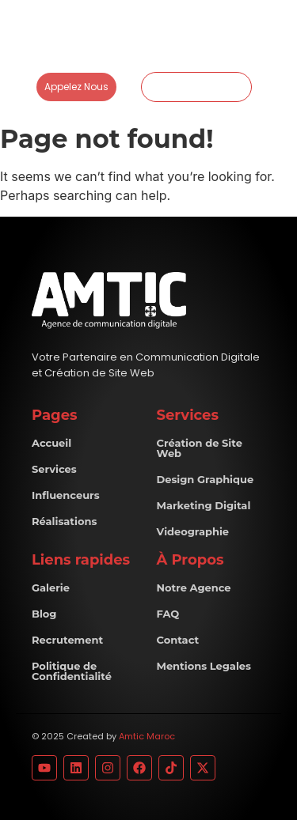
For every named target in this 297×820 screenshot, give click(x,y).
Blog (44, 613)
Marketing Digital (204, 505)
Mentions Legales (204, 665)
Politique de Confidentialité (72, 670)
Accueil (51, 442)
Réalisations (64, 521)
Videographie (193, 531)
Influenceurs (66, 495)
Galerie (51, 587)
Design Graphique (205, 479)
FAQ (168, 613)
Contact (178, 639)
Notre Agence (194, 587)
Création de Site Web (199, 447)
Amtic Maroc (147, 736)
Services (54, 469)
